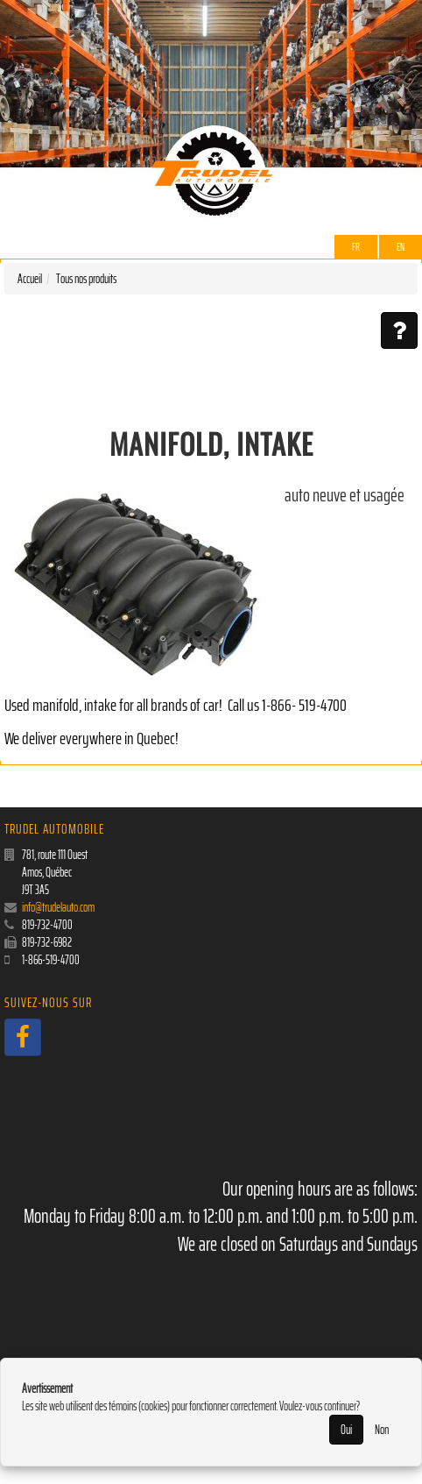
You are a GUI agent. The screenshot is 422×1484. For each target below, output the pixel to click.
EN (400, 246)
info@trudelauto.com (58, 907)
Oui (346, 1429)
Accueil (30, 278)
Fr (356, 246)
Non (382, 1429)
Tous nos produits (86, 278)
